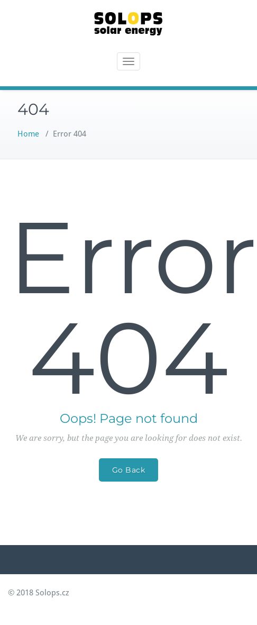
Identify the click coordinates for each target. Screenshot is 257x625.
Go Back (128, 470)
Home (28, 134)
